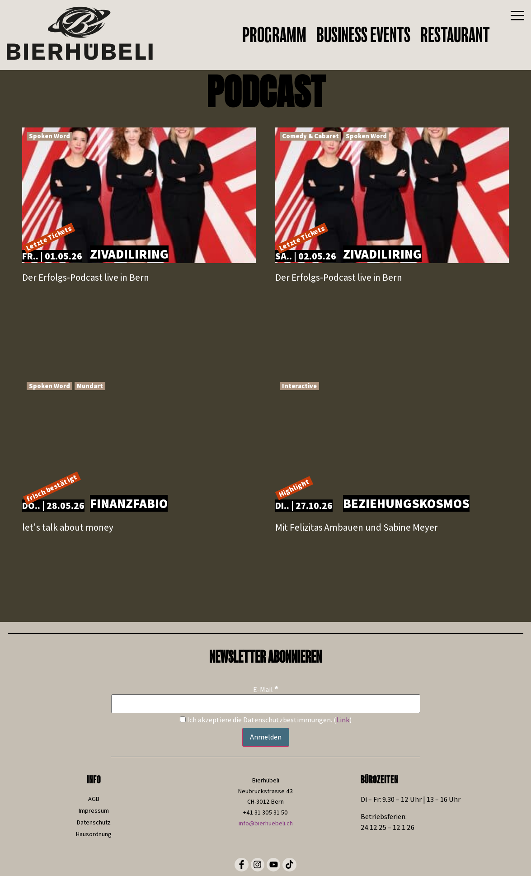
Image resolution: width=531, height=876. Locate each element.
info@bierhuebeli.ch (266, 823)
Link (342, 720)
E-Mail (265, 689)
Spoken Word (49, 136)
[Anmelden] (265, 737)
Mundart (90, 385)
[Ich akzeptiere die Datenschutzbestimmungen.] (183, 719)
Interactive (299, 385)
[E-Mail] (265, 703)
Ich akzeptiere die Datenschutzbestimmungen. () (266, 720)
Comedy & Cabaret (310, 136)
